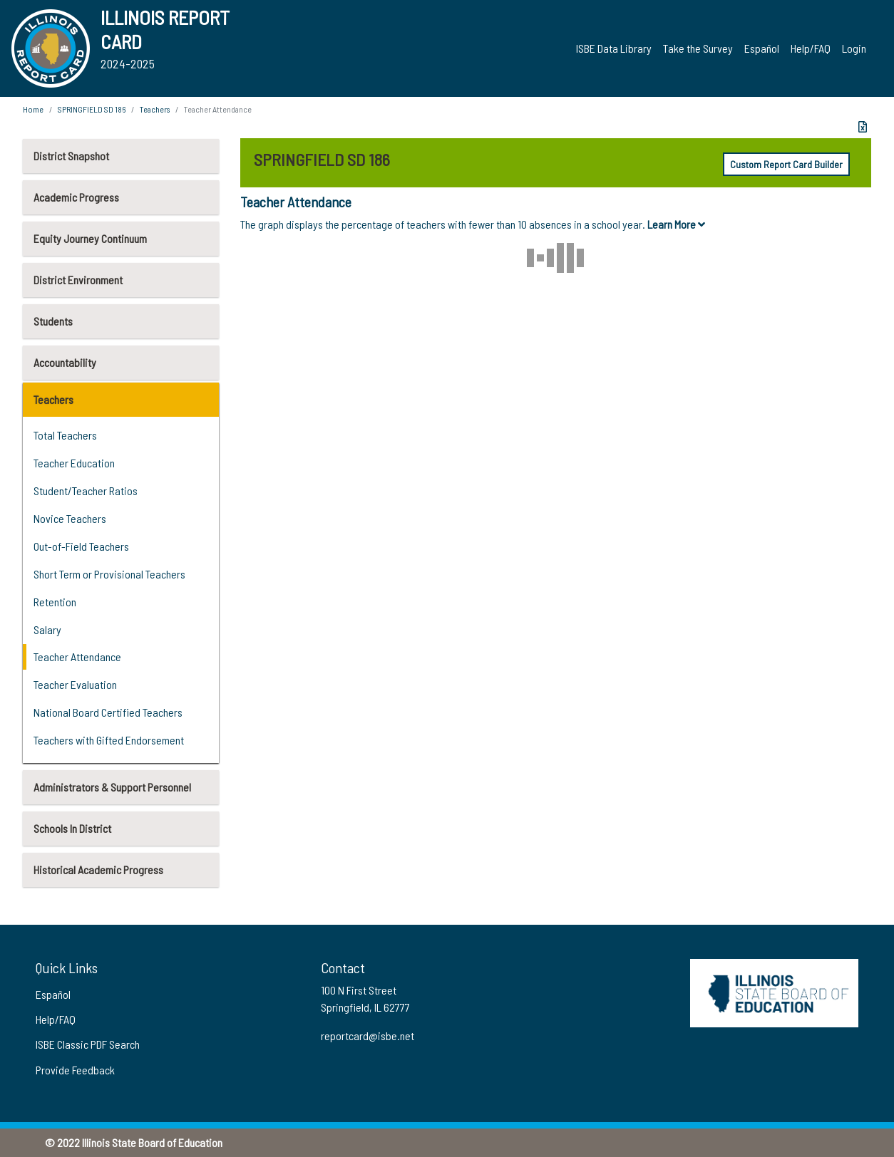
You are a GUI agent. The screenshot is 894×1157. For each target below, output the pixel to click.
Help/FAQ (811, 48)
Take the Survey (698, 48)
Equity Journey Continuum (90, 238)
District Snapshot (71, 155)
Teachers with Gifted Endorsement (109, 740)
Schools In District (72, 828)
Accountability (65, 362)
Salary (47, 629)
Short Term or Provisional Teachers (109, 574)
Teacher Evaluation (75, 684)
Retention (55, 601)
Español (761, 48)
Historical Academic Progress (98, 869)
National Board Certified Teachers (108, 712)
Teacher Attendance (77, 656)
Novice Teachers (70, 518)
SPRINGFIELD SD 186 (91, 109)
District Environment (78, 279)
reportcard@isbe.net (367, 1035)
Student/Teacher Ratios (86, 490)
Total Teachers (65, 435)
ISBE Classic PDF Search (88, 1044)
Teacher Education (74, 462)
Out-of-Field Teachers (81, 546)
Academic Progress (76, 197)
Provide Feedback (75, 1069)
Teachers (53, 399)
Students (53, 321)
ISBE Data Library (614, 48)
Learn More (676, 224)
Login (854, 48)
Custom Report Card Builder (786, 164)
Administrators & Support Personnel (112, 787)
